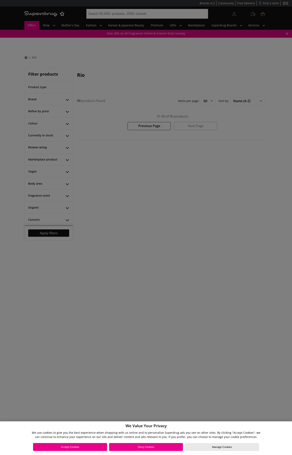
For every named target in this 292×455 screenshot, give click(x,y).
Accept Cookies (70, 447)
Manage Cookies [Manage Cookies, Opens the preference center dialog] (222, 447)
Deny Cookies (146, 447)
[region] (146, 438)
